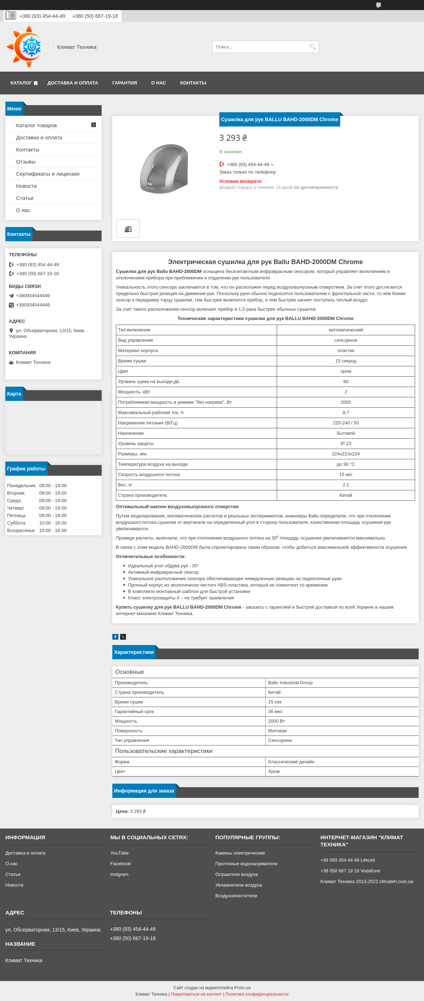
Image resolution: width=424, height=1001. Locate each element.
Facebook (121, 863)
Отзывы (26, 162)
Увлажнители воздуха (238, 885)
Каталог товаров (36, 125)
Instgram (120, 874)
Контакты (193, 83)
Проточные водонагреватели (246, 863)
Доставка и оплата (72, 83)
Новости (26, 186)
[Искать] (313, 47)
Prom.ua (242, 987)
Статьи (25, 198)
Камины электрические (240, 853)
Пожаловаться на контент (196, 994)
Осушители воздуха (236, 874)
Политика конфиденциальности (256, 994)
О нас (158, 83)
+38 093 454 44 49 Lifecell (348, 860)
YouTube (120, 853)
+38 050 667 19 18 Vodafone (350, 870)
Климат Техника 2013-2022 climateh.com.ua (367, 881)
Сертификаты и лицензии (48, 174)
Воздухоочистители (236, 895)
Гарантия (124, 83)
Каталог (21, 83)
